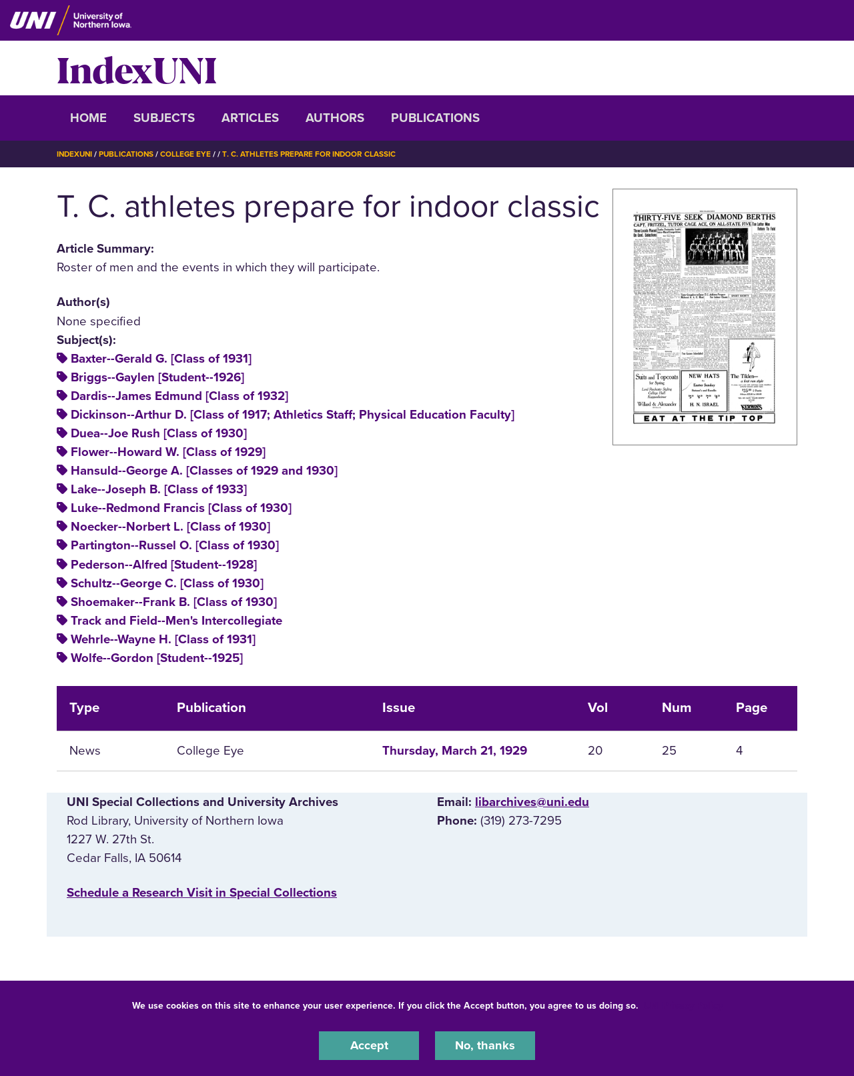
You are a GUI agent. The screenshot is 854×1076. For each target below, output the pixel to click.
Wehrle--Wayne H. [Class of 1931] (163, 639)
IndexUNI (137, 68)
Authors (335, 118)
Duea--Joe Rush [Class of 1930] (159, 433)
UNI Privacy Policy (683, 1005)
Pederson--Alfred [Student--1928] (164, 564)
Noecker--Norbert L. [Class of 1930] (170, 526)
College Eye (190, 154)
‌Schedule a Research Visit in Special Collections (202, 892)
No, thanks (485, 1045)
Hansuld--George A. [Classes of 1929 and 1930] (204, 470)
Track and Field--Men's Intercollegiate (176, 620)
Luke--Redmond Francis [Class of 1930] (181, 508)
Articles (250, 118)
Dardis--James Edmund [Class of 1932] (179, 396)
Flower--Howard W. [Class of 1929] (168, 452)
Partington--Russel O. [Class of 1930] (175, 545)
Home (88, 118)
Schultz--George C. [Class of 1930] (167, 582)
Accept (369, 1045)
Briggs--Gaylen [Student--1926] (157, 377)
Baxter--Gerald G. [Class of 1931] (161, 358)
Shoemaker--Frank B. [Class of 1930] (174, 602)
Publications (435, 118)
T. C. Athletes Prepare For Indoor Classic (316, 154)
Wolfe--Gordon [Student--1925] (157, 658)
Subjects (164, 118)
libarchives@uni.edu (532, 802)
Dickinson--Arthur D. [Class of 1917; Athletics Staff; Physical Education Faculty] (292, 414)
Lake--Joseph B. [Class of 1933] (159, 489)
